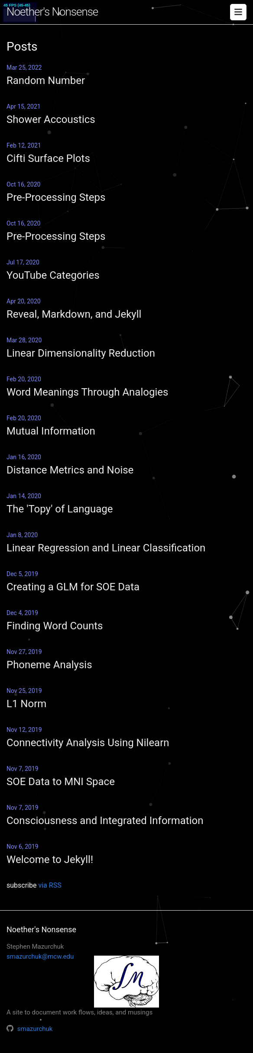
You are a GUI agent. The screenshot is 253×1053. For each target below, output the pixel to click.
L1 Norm (26, 704)
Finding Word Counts (54, 626)
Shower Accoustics (50, 119)
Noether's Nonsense (52, 11)
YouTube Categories (53, 275)
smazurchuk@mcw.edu (40, 956)
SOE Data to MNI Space (60, 782)
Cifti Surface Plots (48, 158)
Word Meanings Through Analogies (87, 392)
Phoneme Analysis (49, 665)
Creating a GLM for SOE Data (72, 587)
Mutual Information (50, 431)
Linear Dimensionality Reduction (80, 353)
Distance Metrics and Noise (69, 470)
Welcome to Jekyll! (49, 859)
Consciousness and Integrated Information (104, 821)
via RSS (49, 885)
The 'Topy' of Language (59, 509)
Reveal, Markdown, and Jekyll (73, 314)
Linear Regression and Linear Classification (105, 548)
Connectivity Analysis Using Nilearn (87, 743)
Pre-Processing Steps (55, 197)
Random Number (45, 80)
